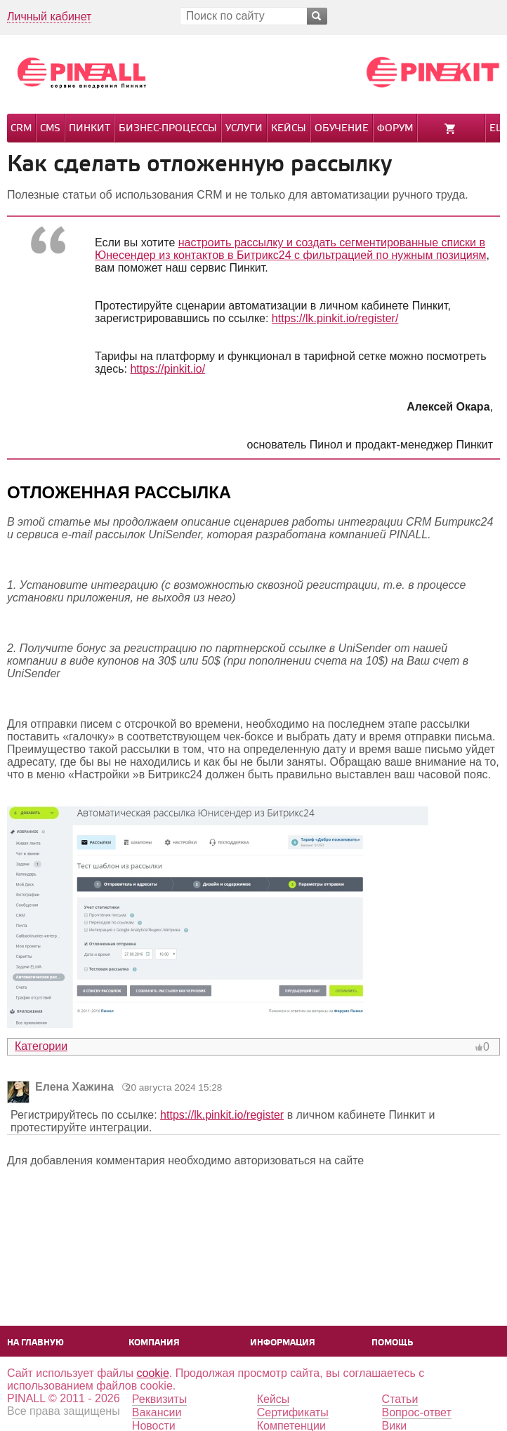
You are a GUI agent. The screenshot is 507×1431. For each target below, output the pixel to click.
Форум (395, 129)
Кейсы (288, 129)
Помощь (392, 1343)
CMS (50, 129)
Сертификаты (293, 1412)
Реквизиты (159, 1399)
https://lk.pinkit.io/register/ (335, 318)
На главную (35, 1343)
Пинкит (89, 129)
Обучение (342, 129)
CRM (21, 129)
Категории (41, 1046)
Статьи (400, 1399)
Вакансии (157, 1412)
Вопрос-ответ (417, 1412)
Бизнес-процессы (168, 129)
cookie (153, 1373)
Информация (282, 1343)
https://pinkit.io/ (167, 369)
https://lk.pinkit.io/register (222, 1115)
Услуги (244, 129)
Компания (154, 1343)
